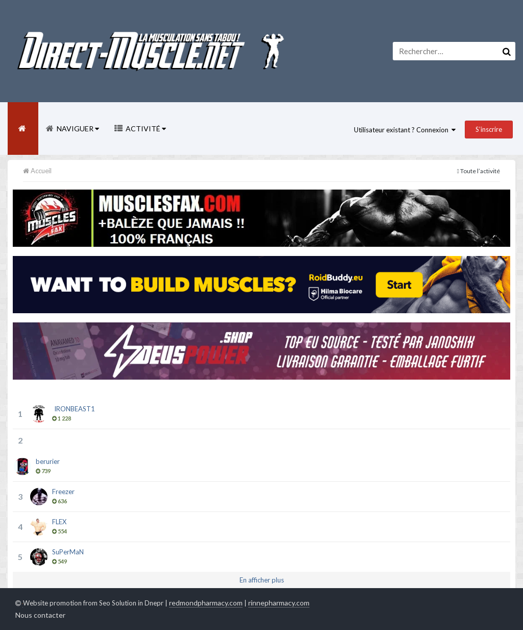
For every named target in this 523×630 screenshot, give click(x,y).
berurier (48, 461)
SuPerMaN (68, 552)
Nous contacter (40, 615)
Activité (145, 128)
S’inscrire (489, 129)
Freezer (63, 491)
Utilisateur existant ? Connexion (405, 130)
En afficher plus (262, 580)
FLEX (59, 522)
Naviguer (77, 128)
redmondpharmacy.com (206, 602)
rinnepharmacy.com (279, 602)
